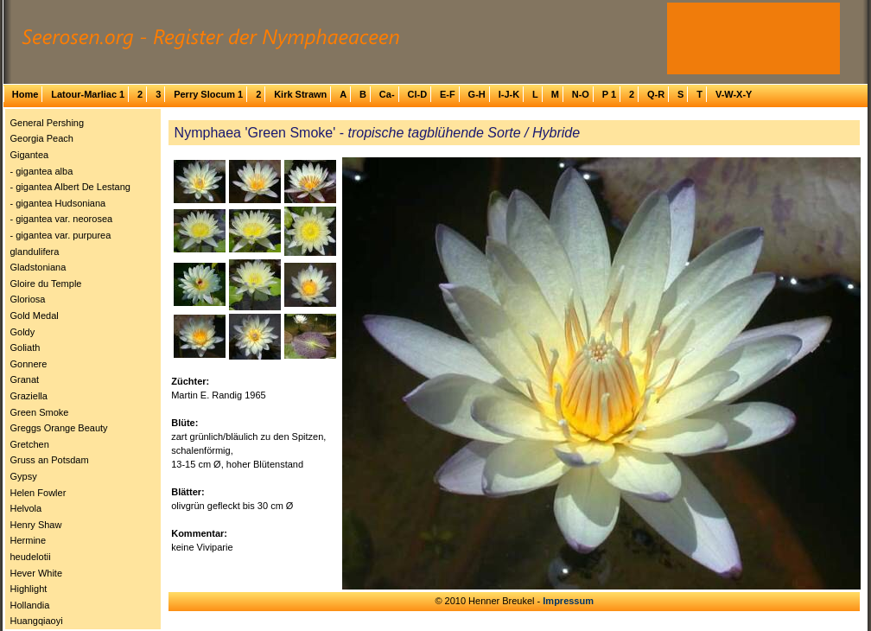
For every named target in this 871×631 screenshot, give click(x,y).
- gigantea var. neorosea (61, 219)
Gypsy (23, 476)
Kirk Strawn (300, 94)
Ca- (387, 94)
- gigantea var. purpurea (60, 235)
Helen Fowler (38, 493)
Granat (25, 379)
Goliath (25, 347)
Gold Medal (34, 315)
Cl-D (417, 94)
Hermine (28, 540)
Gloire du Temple (46, 283)
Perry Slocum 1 (208, 94)
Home (25, 94)
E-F (447, 94)
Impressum (568, 601)
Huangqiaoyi (36, 620)
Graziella (29, 396)
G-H (477, 94)
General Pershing (47, 123)
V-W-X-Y (734, 94)
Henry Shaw (36, 524)
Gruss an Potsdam (49, 460)
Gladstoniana (38, 267)
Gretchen (29, 444)
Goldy (22, 332)
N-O (580, 94)
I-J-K (509, 94)
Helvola (26, 508)
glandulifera (35, 251)
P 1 (609, 94)
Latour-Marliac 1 (87, 94)
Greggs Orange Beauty (59, 428)
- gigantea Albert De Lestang (70, 187)
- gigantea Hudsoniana (58, 203)
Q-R (655, 94)
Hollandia (30, 605)
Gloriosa (28, 299)
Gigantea (29, 155)
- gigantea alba (41, 171)
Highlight (29, 588)
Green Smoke (39, 412)
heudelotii (30, 556)
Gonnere (29, 364)
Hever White (36, 573)
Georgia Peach (41, 138)
